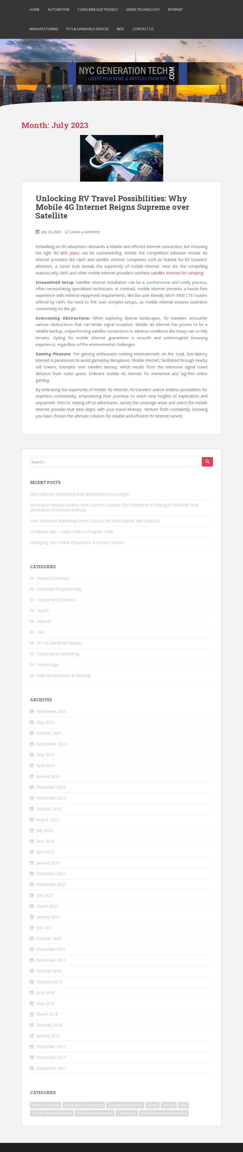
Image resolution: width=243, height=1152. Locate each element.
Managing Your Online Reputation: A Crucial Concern (77, 542)
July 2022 (44, 895)
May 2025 (45, 722)
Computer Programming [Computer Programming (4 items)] (84, 1105)
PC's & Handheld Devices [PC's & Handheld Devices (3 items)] (51, 1113)
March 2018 (47, 1014)
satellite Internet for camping (177, 273)
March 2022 (47, 906)
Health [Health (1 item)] (152, 1105)
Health (43, 610)
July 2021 (44, 927)
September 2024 (51, 743)
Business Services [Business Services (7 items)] (45, 1105)
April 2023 (45, 852)
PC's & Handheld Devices (59, 643)
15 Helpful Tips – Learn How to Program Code (71, 531)
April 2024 (45, 765)
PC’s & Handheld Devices (87, 29)
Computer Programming (59, 589)
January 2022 (48, 916)
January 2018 (48, 1035)
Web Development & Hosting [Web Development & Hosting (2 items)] (164, 1113)
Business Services (53, 578)
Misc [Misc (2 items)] (183, 1105)
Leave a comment (85, 231)
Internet (175, 9)
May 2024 (45, 754)
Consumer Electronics (98, 9)
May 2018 (45, 1003)
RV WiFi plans (67, 253)
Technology (47, 664)
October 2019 (48, 970)
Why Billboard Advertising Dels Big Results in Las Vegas (80, 494)
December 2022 (50, 873)
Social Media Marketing (58, 653)
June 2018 (45, 992)
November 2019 (51, 960)
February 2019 (49, 981)
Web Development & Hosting (63, 675)
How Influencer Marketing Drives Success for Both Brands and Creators (94, 520)
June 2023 (45, 841)
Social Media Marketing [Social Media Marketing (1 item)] (94, 1113)
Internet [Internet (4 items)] (169, 1105)
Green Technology (143, 9)
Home (34, 9)
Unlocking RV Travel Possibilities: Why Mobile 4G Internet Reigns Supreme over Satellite (112, 207)
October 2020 (48, 938)
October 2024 (48, 733)
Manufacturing (44, 29)
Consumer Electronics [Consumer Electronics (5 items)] (125, 1105)
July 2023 (44, 830)
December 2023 (50, 787)
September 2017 (51, 1068)
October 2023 (48, 808)
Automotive (58, 9)
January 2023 (48, 862)
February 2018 (49, 1025)
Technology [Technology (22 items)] (127, 1113)
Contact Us (143, 29)
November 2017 (51, 1057)
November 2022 (51, 884)
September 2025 (51, 711)
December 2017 (50, 1046)
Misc (120, 29)
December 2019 (50, 949)
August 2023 (47, 819)
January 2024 (48, 776)
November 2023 (51, 798)
